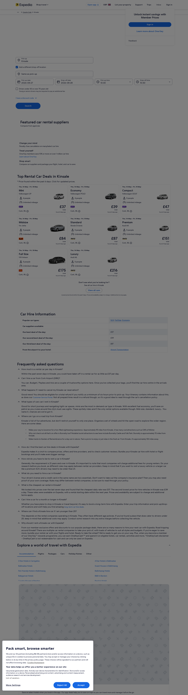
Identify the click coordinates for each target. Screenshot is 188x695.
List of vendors (12, 678)
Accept (81, 685)
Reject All (62, 685)
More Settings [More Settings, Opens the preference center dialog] (13, 685)
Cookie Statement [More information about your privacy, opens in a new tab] (35, 662)
